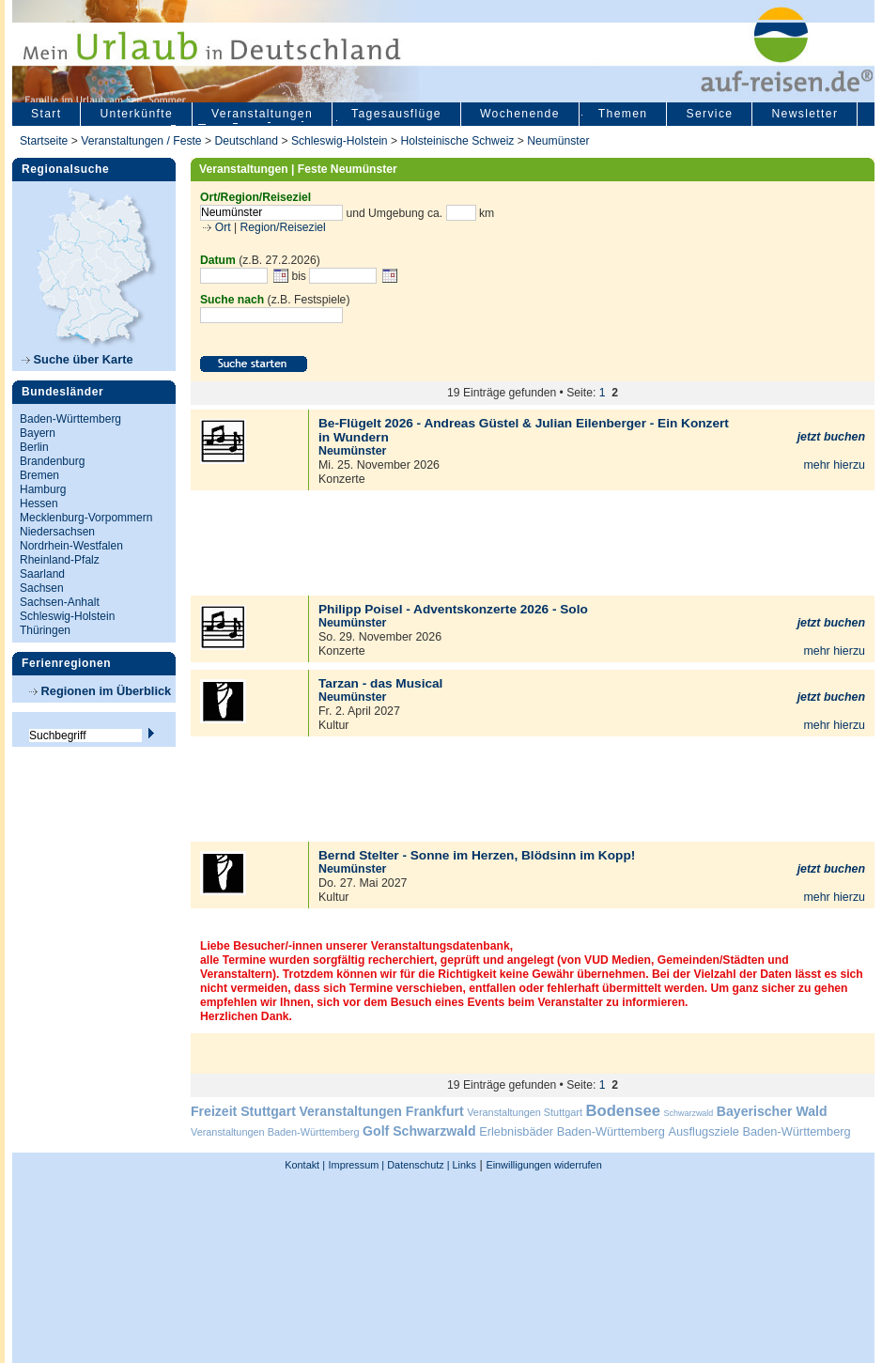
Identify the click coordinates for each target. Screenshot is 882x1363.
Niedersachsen (57, 531)
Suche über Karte (77, 359)
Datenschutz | (416, 1164)
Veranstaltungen (262, 113)
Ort (220, 227)
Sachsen (42, 588)
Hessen (39, 503)
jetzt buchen (831, 436)
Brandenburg (52, 461)
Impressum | (357, 1164)
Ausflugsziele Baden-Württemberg (759, 1131)
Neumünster (558, 140)
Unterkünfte (136, 113)
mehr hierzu (834, 465)
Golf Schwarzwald (419, 1130)
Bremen (39, 475)
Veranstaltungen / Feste (143, 140)
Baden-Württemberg (70, 419)
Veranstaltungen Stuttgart (524, 1112)
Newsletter (804, 113)
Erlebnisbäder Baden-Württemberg (572, 1131)
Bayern (37, 433)
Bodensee (623, 1111)
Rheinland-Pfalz (60, 559)
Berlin (34, 447)
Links (463, 1164)
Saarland (42, 574)
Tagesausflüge (396, 113)
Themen (623, 113)
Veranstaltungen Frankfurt (381, 1111)
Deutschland (246, 140)
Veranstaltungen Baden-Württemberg (275, 1132)
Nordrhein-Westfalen (71, 545)
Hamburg (43, 489)
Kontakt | (305, 1164)
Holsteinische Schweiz (457, 140)
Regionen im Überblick (100, 691)
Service (709, 113)
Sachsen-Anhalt (60, 602)
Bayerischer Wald (772, 1111)
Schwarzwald (689, 1113)
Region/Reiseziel (283, 227)
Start (46, 113)
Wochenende (520, 113)
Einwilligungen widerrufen (543, 1164)
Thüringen (45, 630)
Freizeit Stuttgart (243, 1111)
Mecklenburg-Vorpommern (86, 517)
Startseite (44, 140)
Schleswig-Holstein (339, 140)
